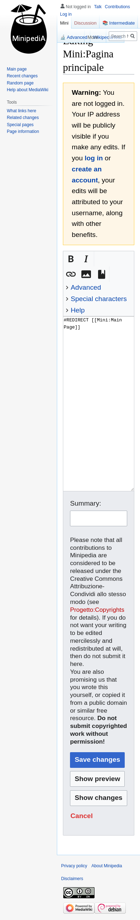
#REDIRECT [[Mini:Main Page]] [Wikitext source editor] (98, 403)
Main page (17, 69)
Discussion (85, 23)
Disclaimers (72, 878)
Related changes (23, 117)
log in (94, 158)
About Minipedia (106, 865)
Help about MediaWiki (27, 89)
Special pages (20, 124)
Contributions (117, 6)
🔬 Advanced (73, 37)
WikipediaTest (107, 37)
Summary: (85, 503)
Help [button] (78, 310)
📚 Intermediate (118, 23)
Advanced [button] (86, 287)
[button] (71, 259)
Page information (23, 131)
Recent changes (22, 75)
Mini (64, 23)
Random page (20, 83)
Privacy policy (74, 865)
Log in (66, 14)
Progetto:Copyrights (97, 609)
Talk (98, 6)
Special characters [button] (99, 299)
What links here (21, 110)
